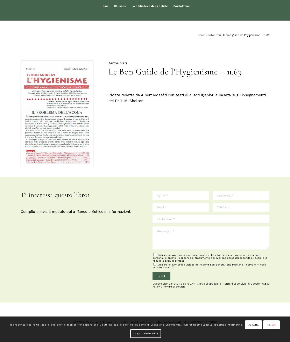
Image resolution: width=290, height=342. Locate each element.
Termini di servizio (174, 286)
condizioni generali (215, 264)
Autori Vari (214, 35)
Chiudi (271, 324)
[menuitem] (104, 6)
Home (202, 35)
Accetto (253, 324)
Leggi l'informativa (145, 333)
